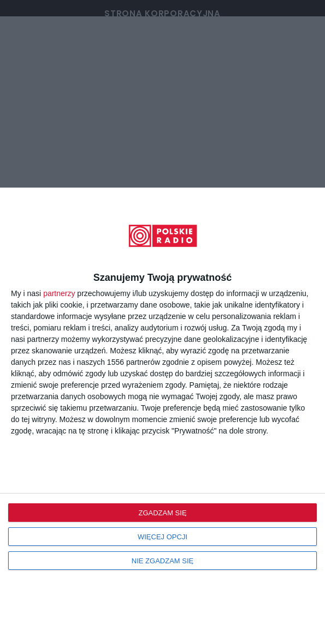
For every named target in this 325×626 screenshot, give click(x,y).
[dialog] (162, 407)
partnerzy (59, 293)
